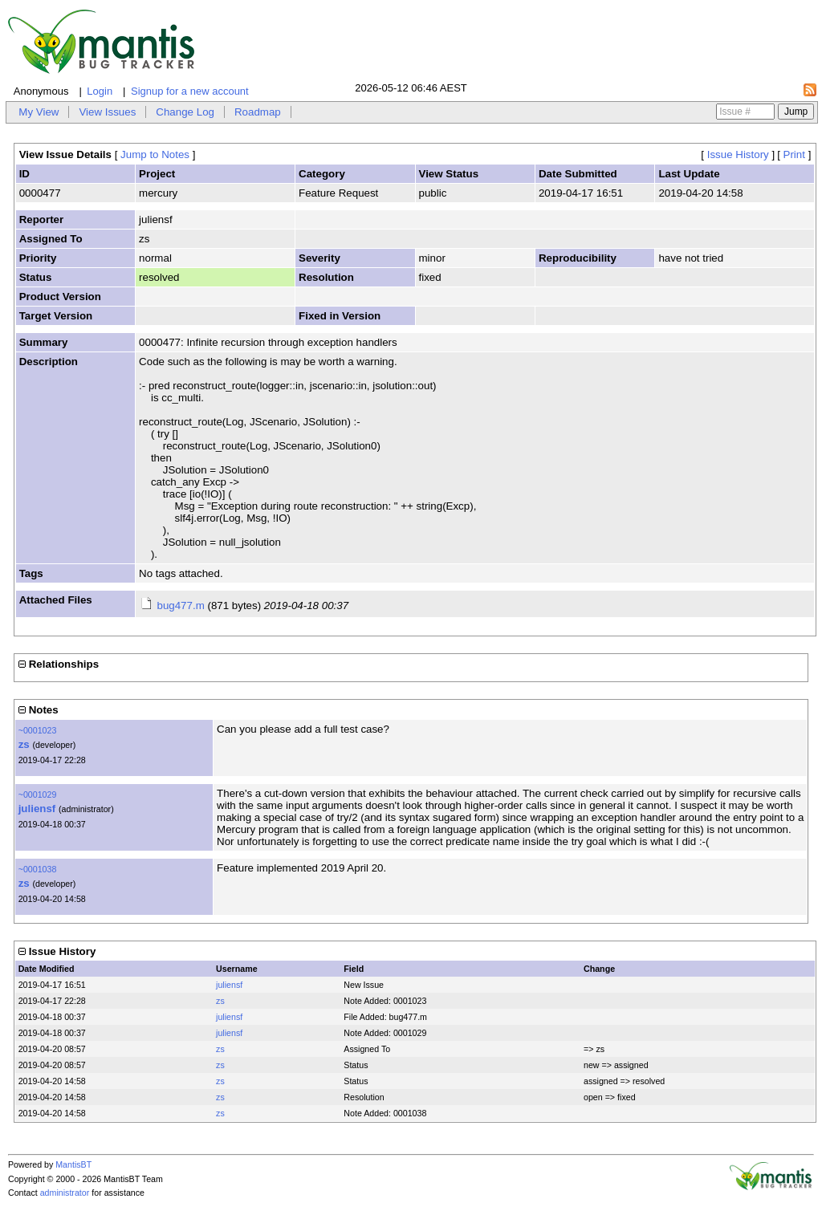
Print (794, 154)
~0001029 (37, 794)
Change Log (185, 112)
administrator (65, 1192)
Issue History (738, 154)
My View (38, 112)
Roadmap (257, 112)
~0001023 (37, 730)
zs (24, 744)
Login (99, 91)
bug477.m (180, 605)
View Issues (107, 112)
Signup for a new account (190, 91)
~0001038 (37, 869)
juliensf (37, 809)
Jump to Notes (154, 154)
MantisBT (73, 1164)
